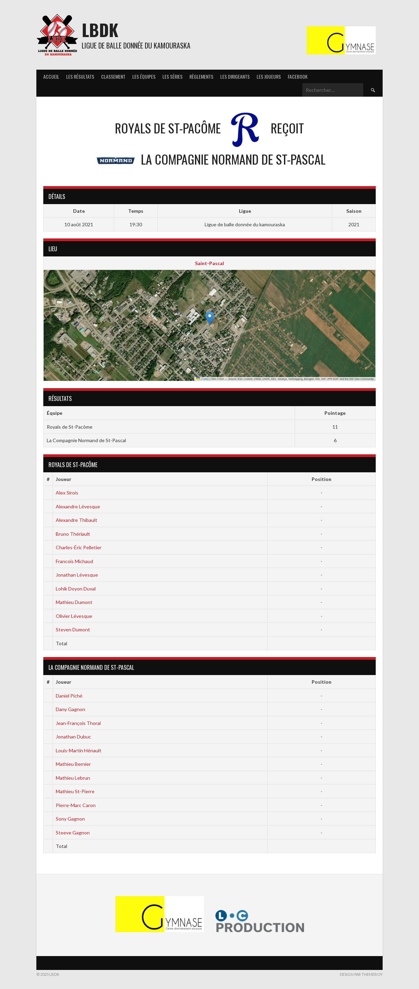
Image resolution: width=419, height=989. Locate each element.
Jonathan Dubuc (73, 736)
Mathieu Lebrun (73, 778)
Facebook (297, 76)
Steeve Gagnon (73, 832)
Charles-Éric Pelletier (78, 547)
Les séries (172, 76)
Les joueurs (269, 76)
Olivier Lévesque (74, 616)
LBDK (100, 29)
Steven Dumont (73, 629)
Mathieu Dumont (74, 602)
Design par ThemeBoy (361, 974)
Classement (113, 76)
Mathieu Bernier (73, 764)
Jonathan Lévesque (77, 575)
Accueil (51, 76)
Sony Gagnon (70, 819)
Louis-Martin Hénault (78, 750)
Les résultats (80, 76)
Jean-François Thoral (78, 723)
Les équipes (143, 76)
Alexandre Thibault (76, 520)
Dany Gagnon (70, 709)
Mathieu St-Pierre (75, 791)
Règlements (201, 76)
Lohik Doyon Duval (76, 589)
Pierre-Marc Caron (76, 805)
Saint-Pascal (209, 263)
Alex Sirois (67, 493)
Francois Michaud (74, 561)
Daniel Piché (69, 696)
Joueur (63, 479)
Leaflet (202, 378)
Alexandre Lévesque (78, 506)
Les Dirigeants (235, 76)
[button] (209, 318)
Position (321, 479)
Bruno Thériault (73, 534)
